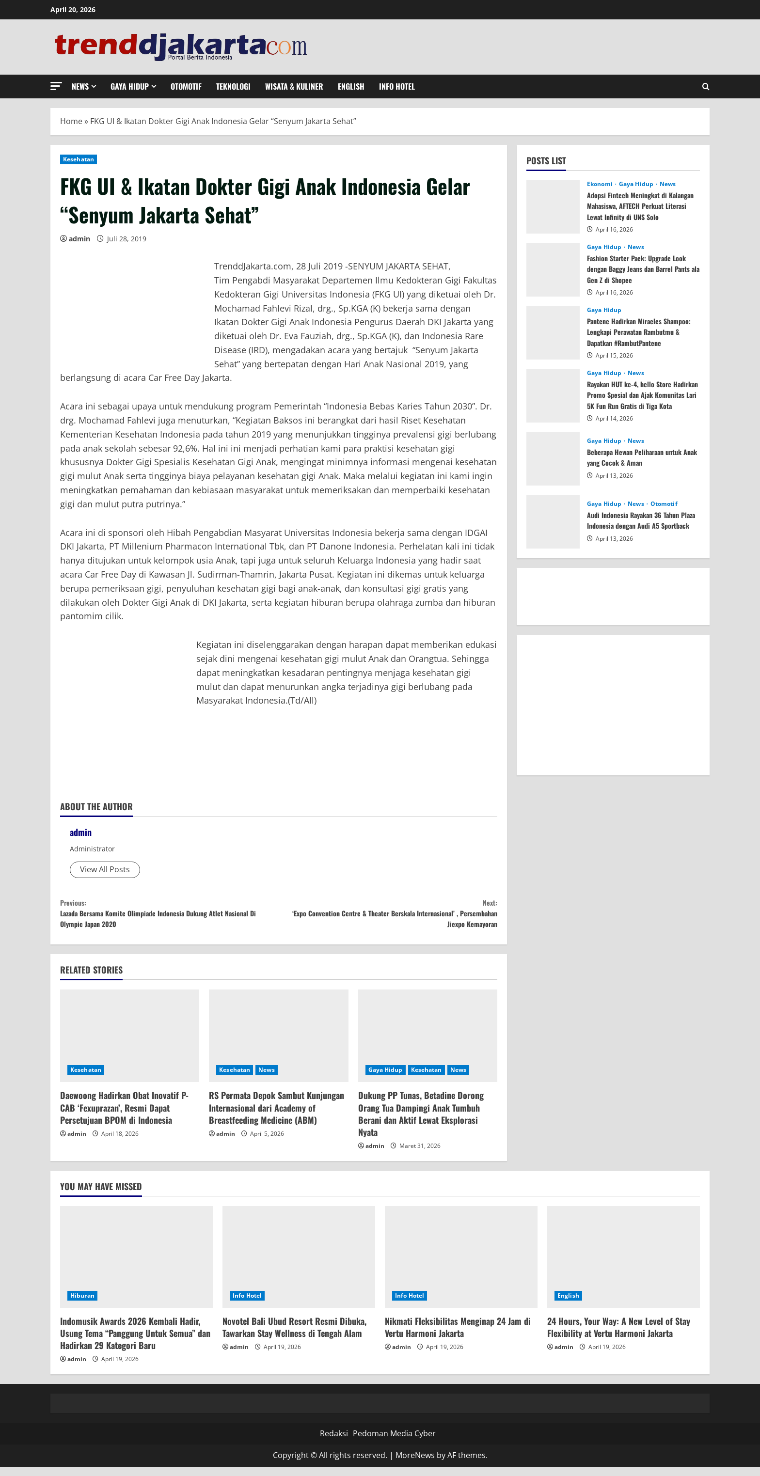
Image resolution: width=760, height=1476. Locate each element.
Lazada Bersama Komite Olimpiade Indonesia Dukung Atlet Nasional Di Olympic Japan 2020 (169, 918)
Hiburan (82, 1305)
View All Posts (105, 869)
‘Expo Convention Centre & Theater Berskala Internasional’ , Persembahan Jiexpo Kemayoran (388, 918)
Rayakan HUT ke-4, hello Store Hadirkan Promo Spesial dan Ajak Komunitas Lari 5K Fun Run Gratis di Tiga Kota (640, 400)
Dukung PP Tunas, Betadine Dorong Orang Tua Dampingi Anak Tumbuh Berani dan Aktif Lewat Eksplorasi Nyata (421, 1123)
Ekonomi (600, 184)
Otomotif (186, 86)
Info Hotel (397, 86)
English (351, 86)
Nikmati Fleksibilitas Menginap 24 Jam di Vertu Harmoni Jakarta (458, 1336)
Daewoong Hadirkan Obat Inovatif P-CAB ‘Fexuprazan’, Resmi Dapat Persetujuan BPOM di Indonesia (124, 1117)
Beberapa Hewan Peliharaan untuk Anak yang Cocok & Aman (641, 457)
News (80, 86)
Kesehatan (78, 159)
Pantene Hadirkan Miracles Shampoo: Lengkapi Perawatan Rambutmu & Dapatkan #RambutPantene (634, 337)
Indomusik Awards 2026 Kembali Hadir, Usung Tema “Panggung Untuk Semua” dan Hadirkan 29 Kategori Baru (135, 1342)
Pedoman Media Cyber (394, 1442)
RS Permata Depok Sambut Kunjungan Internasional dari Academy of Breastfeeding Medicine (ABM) (276, 1117)
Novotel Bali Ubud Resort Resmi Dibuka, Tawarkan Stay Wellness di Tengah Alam (294, 1336)
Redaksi (334, 1442)
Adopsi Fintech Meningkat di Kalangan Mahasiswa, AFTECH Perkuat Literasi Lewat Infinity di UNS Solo (639, 211)
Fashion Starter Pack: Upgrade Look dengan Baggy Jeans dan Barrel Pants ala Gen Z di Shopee (643, 268)
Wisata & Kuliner (294, 86)
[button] (56, 86)
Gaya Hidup (130, 86)
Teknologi (233, 86)
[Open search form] (706, 86)
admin (79, 238)
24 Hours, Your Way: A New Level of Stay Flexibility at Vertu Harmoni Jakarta (618, 1336)
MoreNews (415, 1465)
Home (71, 121)
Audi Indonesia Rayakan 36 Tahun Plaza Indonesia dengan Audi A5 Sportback (639, 520)
